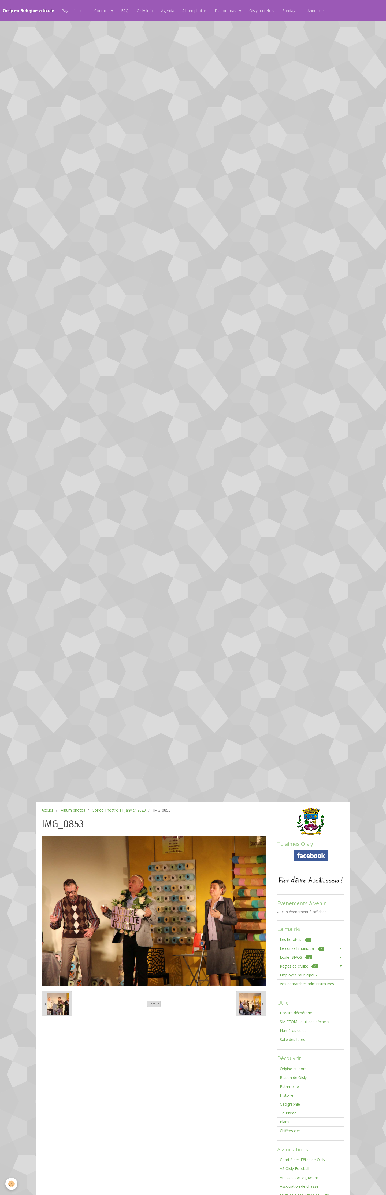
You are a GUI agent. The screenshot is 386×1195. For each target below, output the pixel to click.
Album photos (194, 10)
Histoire (286, 1095)
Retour (154, 1004)
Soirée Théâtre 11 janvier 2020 (119, 810)
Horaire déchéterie (296, 1012)
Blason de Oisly (293, 1077)
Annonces (316, 10)
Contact (101, 10)
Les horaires (295, 939)
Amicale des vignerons (299, 1177)
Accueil (48, 810)
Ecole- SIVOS (296, 957)
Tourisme (288, 1113)
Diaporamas (226, 10)
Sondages (290, 10)
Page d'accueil (74, 10)
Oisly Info (145, 10)
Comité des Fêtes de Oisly (302, 1159)
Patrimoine (289, 1086)
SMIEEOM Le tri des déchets (304, 1021)
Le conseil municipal (302, 948)
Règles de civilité (299, 966)
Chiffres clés (290, 1130)
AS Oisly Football (294, 1168)
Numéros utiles (293, 1030)
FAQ (125, 10)
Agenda (167, 10)
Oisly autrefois (261, 10)
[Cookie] (11, 1184)
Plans (284, 1121)
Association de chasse (299, 1186)
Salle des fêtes (292, 1039)
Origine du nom (293, 1068)
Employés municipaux (298, 974)
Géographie (290, 1104)
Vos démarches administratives (307, 983)
